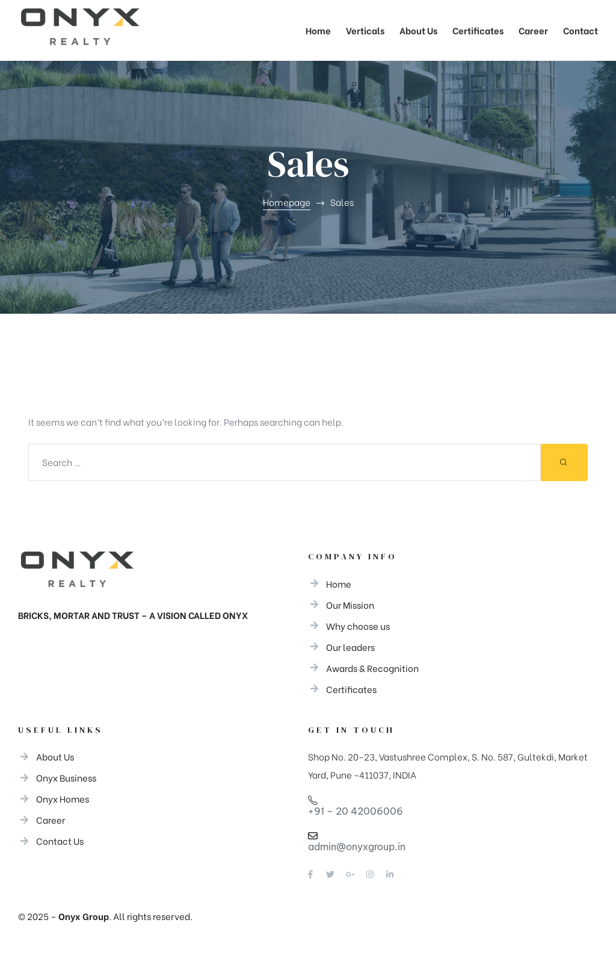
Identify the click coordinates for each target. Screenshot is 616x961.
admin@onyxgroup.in (356, 847)
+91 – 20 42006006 (355, 811)
